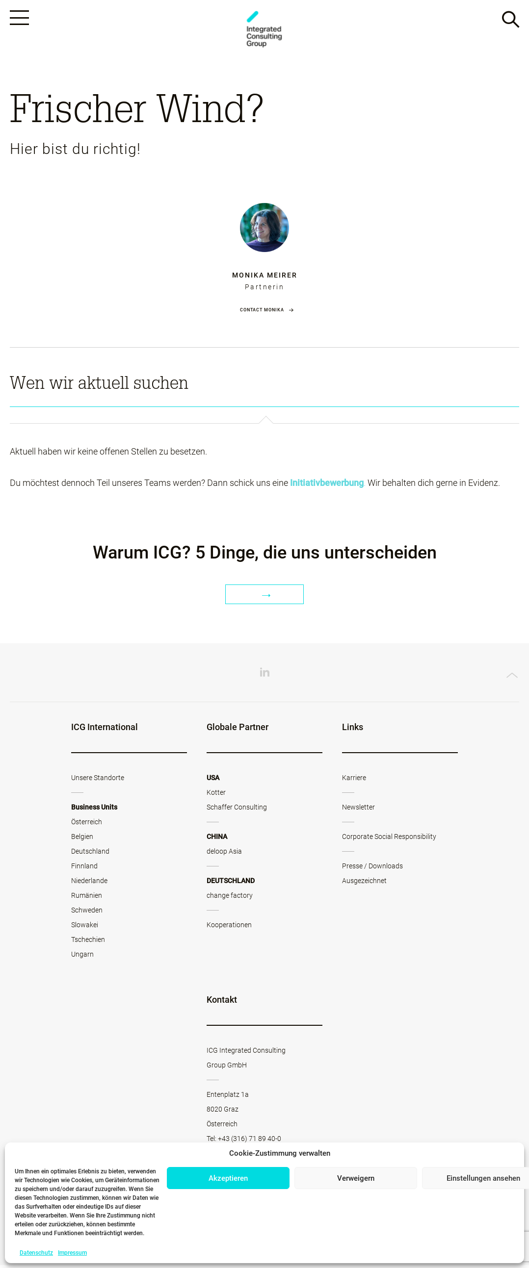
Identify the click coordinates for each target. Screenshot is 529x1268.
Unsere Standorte (97, 781)
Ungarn (82, 957)
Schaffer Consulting (237, 810)
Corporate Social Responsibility (389, 839)
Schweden (87, 913)
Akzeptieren (228, 1178)
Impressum (72, 1253)
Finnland (84, 869)
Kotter (216, 795)
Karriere (354, 781)
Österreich (86, 825)
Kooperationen (229, 928)
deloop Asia (224, 854)
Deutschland (90, 854)
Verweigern (355, 1178)
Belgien (82, 839)
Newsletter (358, 810)
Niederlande (89, 884)
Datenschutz (36, 1253)
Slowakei (84, 928)
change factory (230, 898)
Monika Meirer (264, 277)
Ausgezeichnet (364, 884)
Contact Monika (262, 312)
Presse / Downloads (372, 869)
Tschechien (88, 942)
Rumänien (86, 898)
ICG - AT (264, 30)
